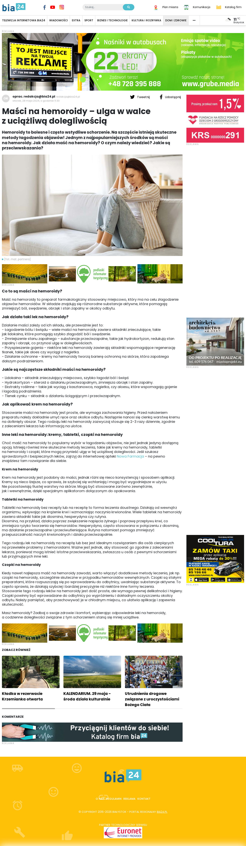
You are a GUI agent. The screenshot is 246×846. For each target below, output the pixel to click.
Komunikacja (201, 7)
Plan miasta (170, 7)
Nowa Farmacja (130, 456)
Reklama (129, 798)
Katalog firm (233, 7)
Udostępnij (170, 97)
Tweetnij (140, 97)
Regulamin (113, 798)
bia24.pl (162, 812)
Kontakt (143, 798)
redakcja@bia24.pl (68, 97)
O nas (100, 798)
